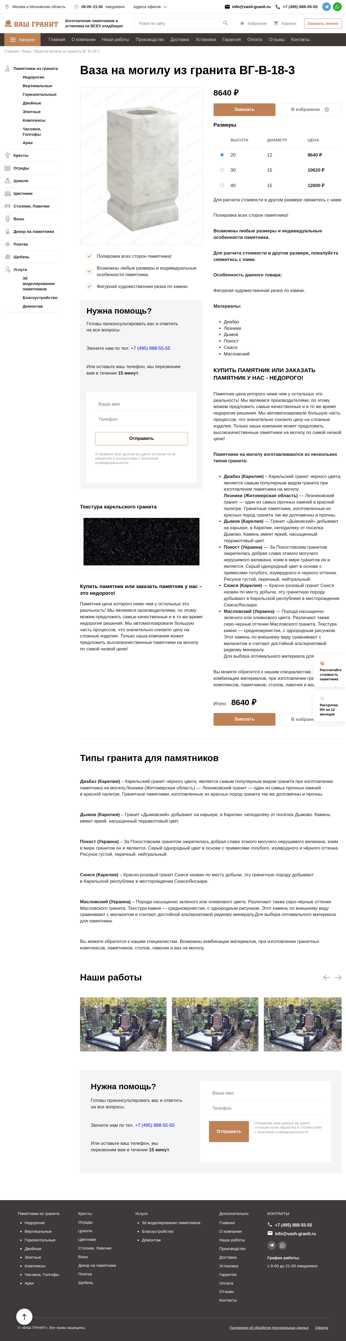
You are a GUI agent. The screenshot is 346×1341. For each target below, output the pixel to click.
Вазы (19, 218)
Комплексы (34, 120)
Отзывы (277, 39)
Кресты (21, 155)
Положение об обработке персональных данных (269, 1328)
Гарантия (231, 39)
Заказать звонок (323, 23)
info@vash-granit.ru (251, 6)
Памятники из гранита (36, 68)
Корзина (289, 23)
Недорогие (33, 77)
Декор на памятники (34, 231)
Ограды (21, 168)
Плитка (21, 244)
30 (233, 170)
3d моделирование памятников (39, 283)
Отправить (141, 438)
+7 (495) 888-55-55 (300, 6)
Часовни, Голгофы (32, 132)
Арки (28, 142)
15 (269, 170)
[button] (326, 978)
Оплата (254, 39)
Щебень (21, 256)
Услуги (20, 269)
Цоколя (21, 180)
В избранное (305, 109)
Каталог (22, 39)
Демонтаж (33, 306)
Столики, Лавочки (31, 206)
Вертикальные (37, 85)
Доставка (180, 39)
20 (233, 155)
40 (233, 185)
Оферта (321, 1328)
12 (269, 155)
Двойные (32, 103)
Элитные (32, 111)
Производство (150, 39)
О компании (83, 39)
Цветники (23, 193)
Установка (205, 39)
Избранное (257, 23)
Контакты (300, 39)
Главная (57, 39)
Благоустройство (40, 297)
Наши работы (115, 39)
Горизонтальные (39, 94)
